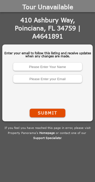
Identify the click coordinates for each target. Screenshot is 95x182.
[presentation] (47, 95)
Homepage (47, 132)
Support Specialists (47, 138)
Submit (47, 113)
